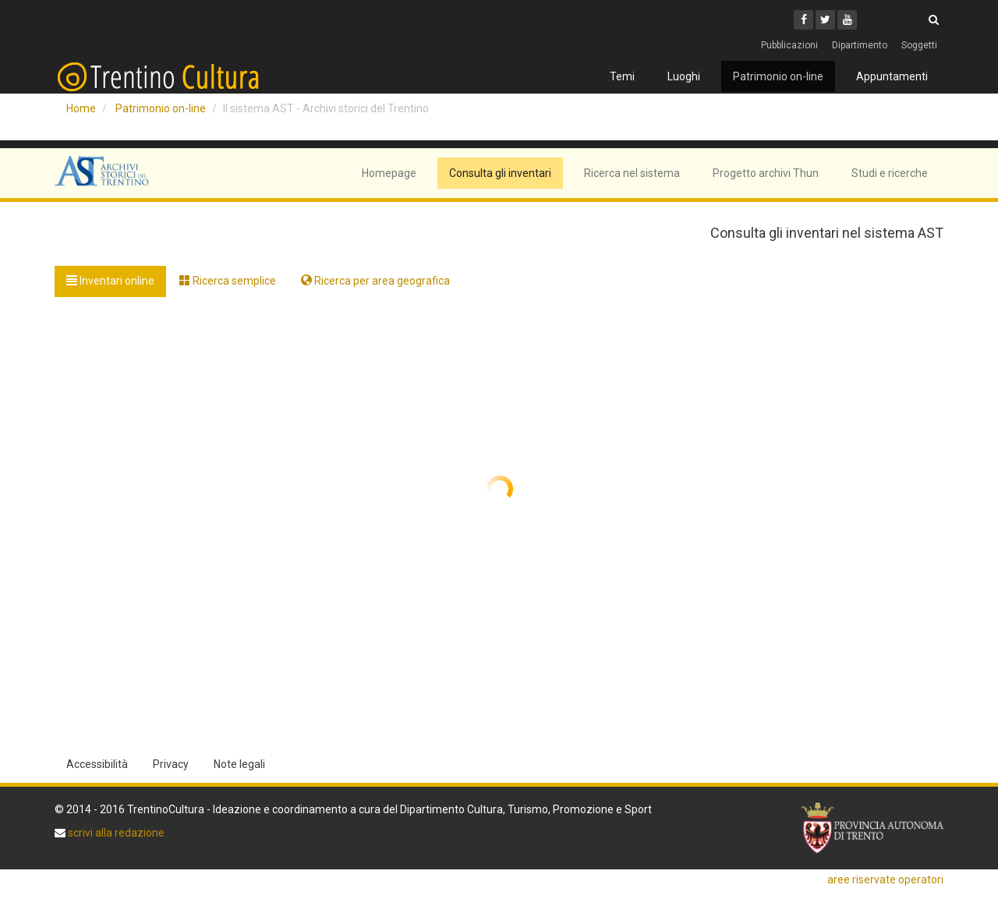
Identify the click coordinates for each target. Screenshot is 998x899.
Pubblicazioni (789, 45)
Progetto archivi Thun (766, 173)
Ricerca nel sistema (632, 173)
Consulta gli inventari (500, 173)
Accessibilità (97, 764)
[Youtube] (847, 20)
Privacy (171, 764)
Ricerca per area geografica (375, 280)
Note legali (239, 764)
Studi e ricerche (889, 173)
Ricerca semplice (227, 280)
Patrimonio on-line (778, 76)
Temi (622, 76)
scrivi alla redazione (115, 832)
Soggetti (919, 45)
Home (81, 108)
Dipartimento (859, 45)
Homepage (389, 173)
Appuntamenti (892, 76)
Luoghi (683, 76)
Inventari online (110, 280)
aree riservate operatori (885, 879)
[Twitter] (825, 20)
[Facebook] (803, 20)
